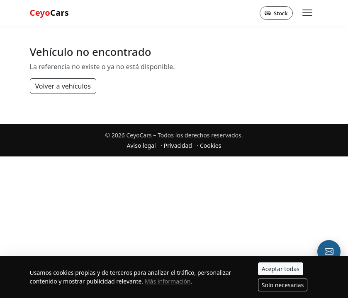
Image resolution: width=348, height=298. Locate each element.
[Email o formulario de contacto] (329, 251)
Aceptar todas (280, 269)
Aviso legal (141, 145)
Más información (168, 281)
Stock (276, 13)
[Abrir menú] (307, 13)
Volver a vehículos (63, 86)
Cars (49, 12)
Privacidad (178, 145)
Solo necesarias (283, 285)
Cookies (210, 145)
